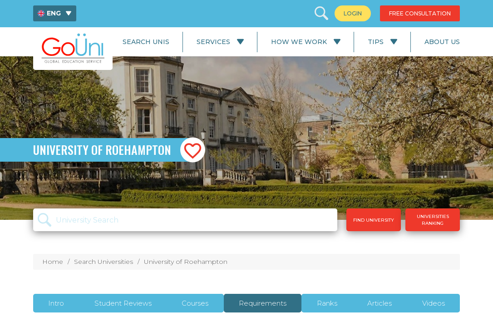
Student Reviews (123, 303)
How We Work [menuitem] (299, 42)
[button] (192, 150)
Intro (56, 303)
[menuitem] (54, 13)
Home (52, 262)
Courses (195, 303)
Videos (433, 303)
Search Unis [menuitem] (146, 42)
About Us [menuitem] (442, 42)
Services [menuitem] (213, 42)
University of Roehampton (185, 262)
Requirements (262, 303)
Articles (379, 303)
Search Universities (103, 262)
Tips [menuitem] (376, 42)
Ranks (327, 303)
